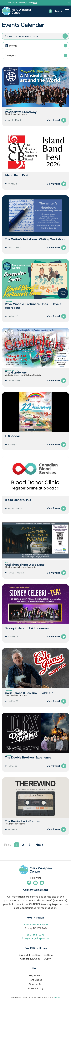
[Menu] (65, 11)
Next (39, 876)
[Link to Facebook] (29, 914)
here (35, 3)
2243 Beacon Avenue (35, 955)
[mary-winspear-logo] (16, 11)
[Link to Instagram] (35, 914)
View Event (53, 125)
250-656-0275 (35, 966)
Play (6, 578)
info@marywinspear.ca (35, 969)
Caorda (56, 1029)
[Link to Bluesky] (42, 914)
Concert (8, 111)
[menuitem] (65, 11)
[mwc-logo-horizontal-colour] (35, 901)
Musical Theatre (11, 380)
